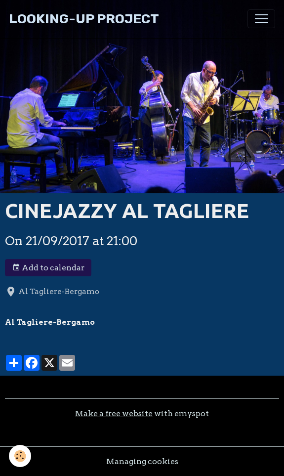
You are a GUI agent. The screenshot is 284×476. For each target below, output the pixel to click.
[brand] (84, 19)
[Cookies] (20, 456)
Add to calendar (48, 268)
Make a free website (114, 413)
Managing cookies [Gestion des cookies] (142, 461)
